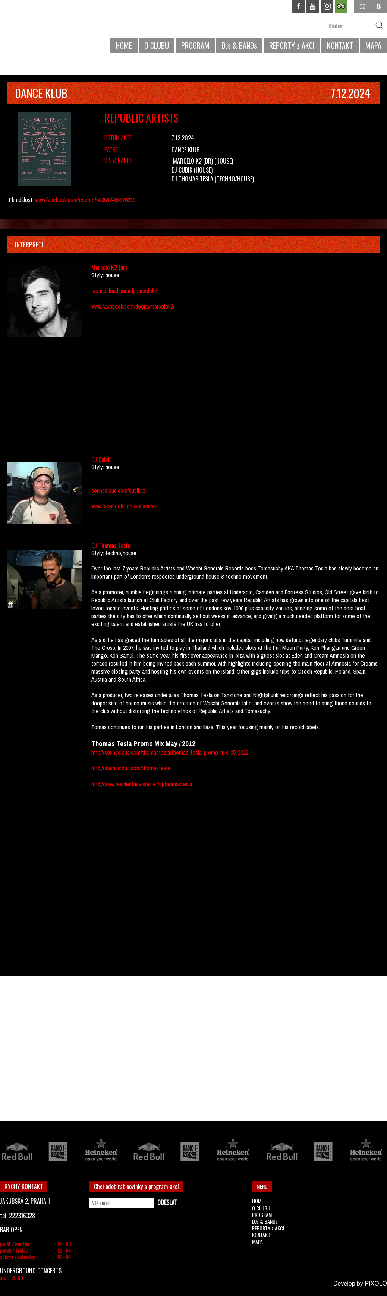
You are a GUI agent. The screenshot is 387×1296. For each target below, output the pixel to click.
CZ (362, 6)
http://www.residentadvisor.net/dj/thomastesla (141, 784)
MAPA (373, 45)
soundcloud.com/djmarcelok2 (125, 291)
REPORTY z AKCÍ (292, 45)
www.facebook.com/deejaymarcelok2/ (132, 306)
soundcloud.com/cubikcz (118, 490)
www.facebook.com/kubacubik (124, 506)
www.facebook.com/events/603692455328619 (85, 200)
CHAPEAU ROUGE (40, 29)
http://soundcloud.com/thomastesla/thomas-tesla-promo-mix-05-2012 (169, 752)
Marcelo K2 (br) (193, 161)
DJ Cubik (182, 169)
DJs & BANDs (239, 45)
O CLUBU (156, 45)
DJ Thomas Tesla (192, 178)
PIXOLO (376, 1283)
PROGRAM (195, 45)
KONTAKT (340, 45)
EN (379, 6)
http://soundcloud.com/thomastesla (130, 768)
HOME (124, 45)
